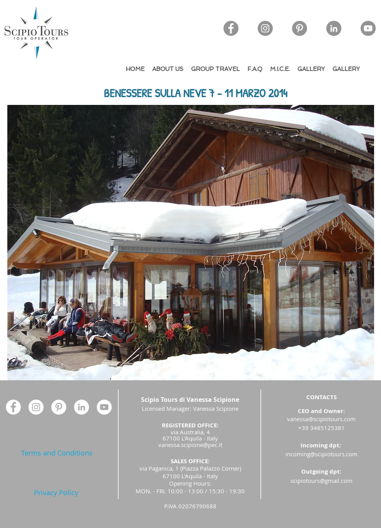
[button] (190, 242)
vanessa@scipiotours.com (321, 419)
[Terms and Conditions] (56, 453)
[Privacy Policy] (56, 492)
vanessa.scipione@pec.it (190, 445)
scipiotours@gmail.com (321, 480)
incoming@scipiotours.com (321, 454)
